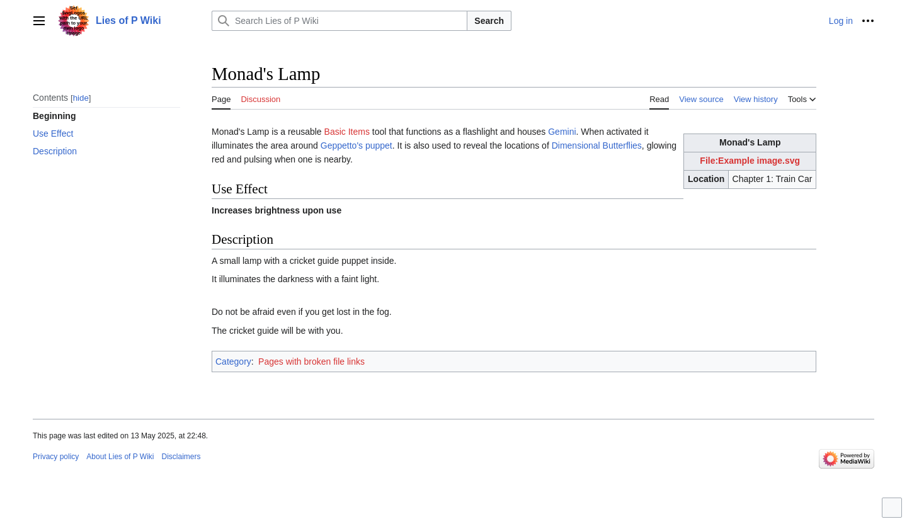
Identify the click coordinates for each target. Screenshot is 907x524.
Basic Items (347, 132)
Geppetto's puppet (356, 145)
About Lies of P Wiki (120, 456)
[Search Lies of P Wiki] (339, 21)
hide (81, 98)
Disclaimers (181, 456)
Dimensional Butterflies (597, 145)
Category (233, 361)
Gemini (562, 132)
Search (489, 21)
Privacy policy (56, 456)
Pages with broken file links (311, 361)
